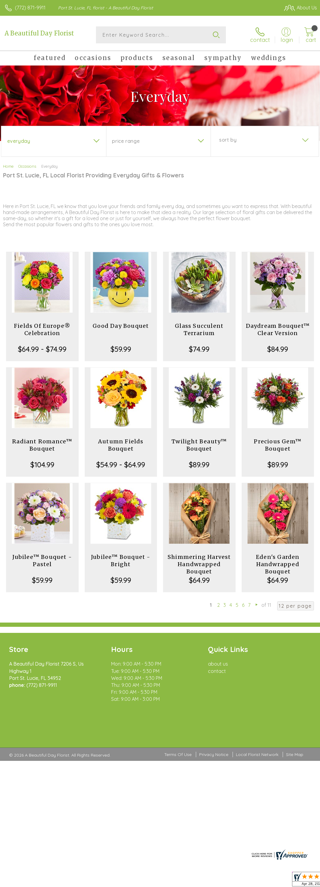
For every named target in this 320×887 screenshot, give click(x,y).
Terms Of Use (178, 729)
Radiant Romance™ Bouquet (42, 445)
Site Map (294, 729)
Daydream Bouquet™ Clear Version (278, 329)
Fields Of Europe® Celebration (42, 329)
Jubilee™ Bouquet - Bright (121, 560)
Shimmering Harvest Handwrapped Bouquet (199, 564)
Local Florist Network (257, 729)
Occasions (27, 166)
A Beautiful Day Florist (39, 33)
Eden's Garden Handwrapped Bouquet (278, 564)
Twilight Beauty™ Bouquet (199, 445)
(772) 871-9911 (30, 8)
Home (8, 166)
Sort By (228, 140)
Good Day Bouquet (121, 325)
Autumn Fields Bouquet (121, 445)
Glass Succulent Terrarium (199, 329)
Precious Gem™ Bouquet (277, 445)
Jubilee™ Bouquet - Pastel (42, 560)
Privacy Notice (213, 729)
